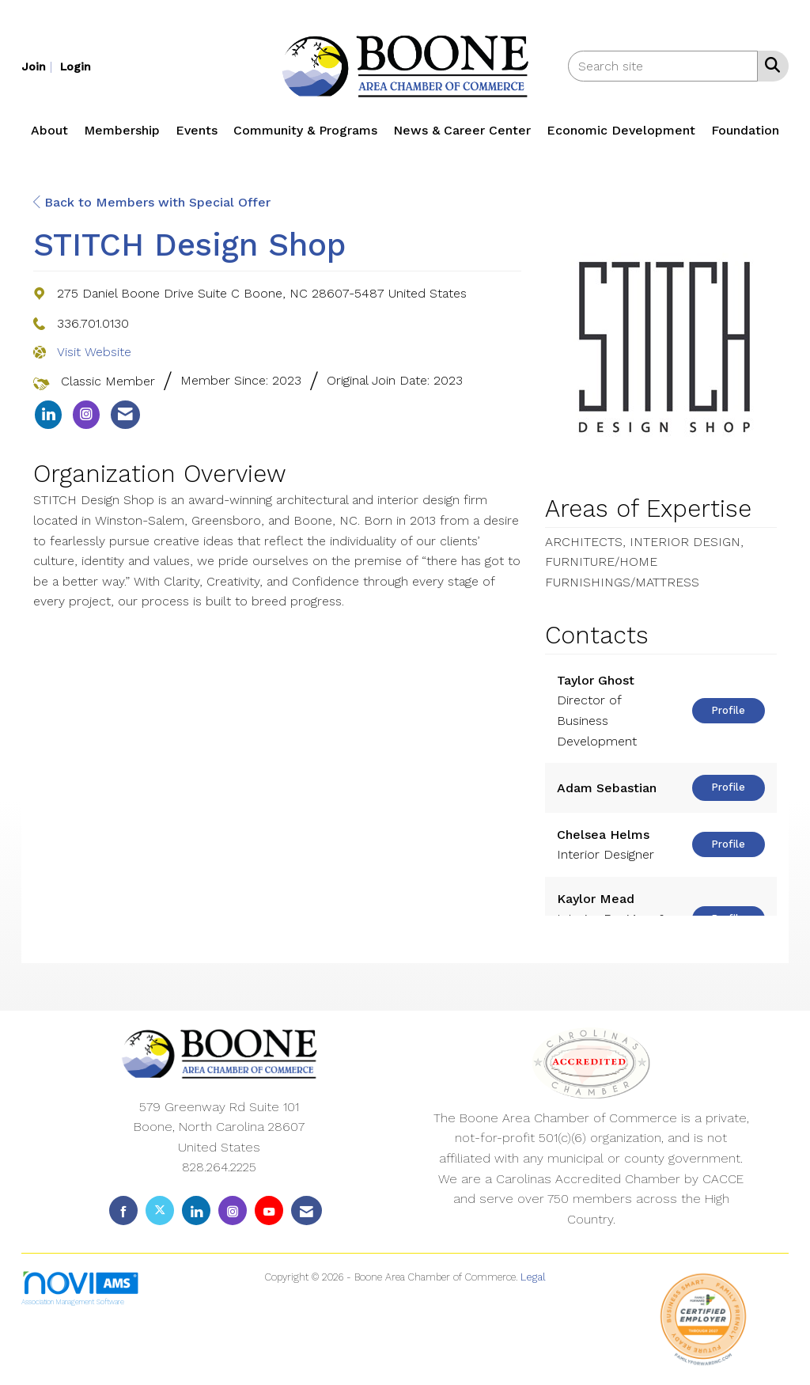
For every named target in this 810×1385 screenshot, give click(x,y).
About (49, 130)
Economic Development (621, 130)
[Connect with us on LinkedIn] (196, 1210)
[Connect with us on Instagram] (232, 1210)
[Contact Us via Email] (306, 1210)
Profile (728, 710)
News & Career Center (462, 130)
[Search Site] (769, 65)
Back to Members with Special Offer (152, 202)
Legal (533, 1277)
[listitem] (38, 66)
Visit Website (94, 351)
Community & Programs (305, 130)
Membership (122, 130)
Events (197, 130)
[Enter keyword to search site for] (663, 66)
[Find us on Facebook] (123, 1210)
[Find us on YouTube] (269, 1210)
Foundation (745, 130)
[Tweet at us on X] (160, 1210)
